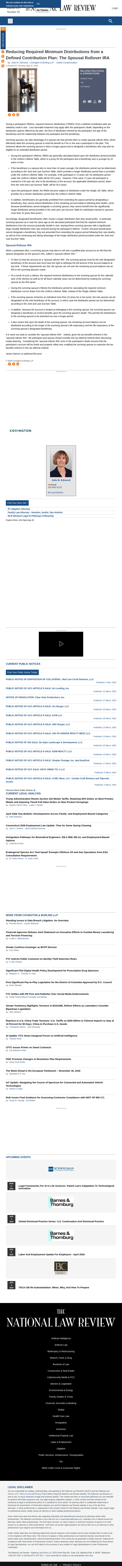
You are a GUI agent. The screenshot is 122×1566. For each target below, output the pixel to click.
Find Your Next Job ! (17, 503)
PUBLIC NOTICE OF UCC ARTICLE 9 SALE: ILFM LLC (34, 715)
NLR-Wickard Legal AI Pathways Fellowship (31, 516)
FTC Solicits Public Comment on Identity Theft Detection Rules (41, 958)
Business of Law (61, 1364)
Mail (90, 102)
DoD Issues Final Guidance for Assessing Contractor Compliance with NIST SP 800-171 (55, 1097)
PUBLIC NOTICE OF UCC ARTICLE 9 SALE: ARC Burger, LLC (38, 724)
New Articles (3, 40)
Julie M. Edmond (20, 62)
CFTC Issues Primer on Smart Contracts (28, 1047)
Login (115, 8)
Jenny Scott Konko (17, 1062)
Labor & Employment (61, 1442)
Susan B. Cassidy (16, 1100)
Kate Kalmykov (15, 817)
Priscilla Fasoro (15, 923)
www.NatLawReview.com (91, 1497)
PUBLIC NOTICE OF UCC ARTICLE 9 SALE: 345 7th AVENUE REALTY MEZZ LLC (48, 733)
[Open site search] (110, 20)
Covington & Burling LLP (42, 62)
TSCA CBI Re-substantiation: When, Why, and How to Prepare (54, 1287)
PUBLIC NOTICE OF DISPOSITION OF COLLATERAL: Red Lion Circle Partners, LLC (50, 679)
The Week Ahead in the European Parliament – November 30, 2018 (43, 1070)
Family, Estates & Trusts (61, 1396)
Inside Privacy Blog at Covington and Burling (28, 997)
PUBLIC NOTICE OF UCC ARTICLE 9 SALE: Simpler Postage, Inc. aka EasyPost (48, 760)
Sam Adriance (15, 1012)
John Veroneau (33, 1027)
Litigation (61, 1448)
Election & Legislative (60, 1383)
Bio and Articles (55, 492)
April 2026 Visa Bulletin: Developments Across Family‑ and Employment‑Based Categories (57, 813)
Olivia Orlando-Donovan (35, 828)
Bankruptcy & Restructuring (61, 1351)
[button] (61, 644)
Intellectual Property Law (61, 1435)
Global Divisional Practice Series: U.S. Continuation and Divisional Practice (61, 1221)
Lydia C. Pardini (36, 805)
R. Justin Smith (32, 858)
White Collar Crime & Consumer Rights (61, 1468)
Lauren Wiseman (31, 923)
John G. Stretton (16, 828)
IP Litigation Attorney (19, 509)
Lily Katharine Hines (17, 1050)
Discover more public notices (19, 790)
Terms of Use (25, 1494)
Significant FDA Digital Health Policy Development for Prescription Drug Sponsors (52, 970)
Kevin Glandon (15, 985)
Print (85, 102)
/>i (100, 102)
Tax (81, 82)
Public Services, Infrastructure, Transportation (61, 1455)
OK (38, 4)
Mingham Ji (14, 974)
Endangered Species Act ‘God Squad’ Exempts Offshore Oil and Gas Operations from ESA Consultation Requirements (57, 854)
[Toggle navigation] (10, 20)
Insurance (61, 1429)
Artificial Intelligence (61, 1338)
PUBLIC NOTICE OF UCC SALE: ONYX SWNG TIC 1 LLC (35, 769)
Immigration (61, 1422)
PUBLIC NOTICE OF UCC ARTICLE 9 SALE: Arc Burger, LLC (37, 706)
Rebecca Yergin (16, 1089)
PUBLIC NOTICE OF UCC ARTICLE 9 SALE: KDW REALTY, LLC (39, 751)
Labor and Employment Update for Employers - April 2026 (52, 1254)
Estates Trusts (86, 78)
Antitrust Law (61, 1345)
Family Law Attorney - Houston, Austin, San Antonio (35, 512)
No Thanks (42, 10)
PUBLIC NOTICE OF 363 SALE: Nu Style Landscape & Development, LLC (44, 742)
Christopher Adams (17, 1027)
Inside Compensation (66, 62)
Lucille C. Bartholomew (19, 938)
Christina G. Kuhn (28, 974)
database (30, 1497)
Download (95, 102)
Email (54, 484)
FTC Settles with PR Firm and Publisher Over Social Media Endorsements (47, 994)
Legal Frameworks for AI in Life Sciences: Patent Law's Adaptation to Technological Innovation (66, 1187)
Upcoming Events (18, 1157)
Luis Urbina (14, 950)
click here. (89, 1555)
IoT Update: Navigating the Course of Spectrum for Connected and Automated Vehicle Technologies (54, 1084)
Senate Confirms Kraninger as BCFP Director (31, 947)
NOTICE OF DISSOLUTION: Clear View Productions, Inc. (35, 697)
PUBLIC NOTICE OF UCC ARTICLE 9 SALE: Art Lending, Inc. (38, 688)
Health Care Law (61, 1416)
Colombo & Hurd (16, 843)
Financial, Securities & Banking (61, 1403)
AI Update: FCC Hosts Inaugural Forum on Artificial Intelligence (41, 1035)
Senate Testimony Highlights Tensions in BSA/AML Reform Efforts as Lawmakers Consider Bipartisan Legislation (57, 1007)
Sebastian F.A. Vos (17, 1074)
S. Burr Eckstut (15, 962)
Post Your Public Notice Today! (22, 672)
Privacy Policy (41, 1494)
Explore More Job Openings (18, 520)
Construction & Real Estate (61, 1371)
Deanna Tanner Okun (18, 805)
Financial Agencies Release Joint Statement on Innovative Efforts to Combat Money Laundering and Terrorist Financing (60, 934)
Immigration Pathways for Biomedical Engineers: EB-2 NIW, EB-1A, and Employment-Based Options (57, 839)
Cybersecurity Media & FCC (61, 1377)
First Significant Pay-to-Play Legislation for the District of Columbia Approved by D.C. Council (59, 982)
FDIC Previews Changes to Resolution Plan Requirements (38, 1059)
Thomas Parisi (15, 1039)
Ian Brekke (30, 1100)
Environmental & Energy (61, 1390)
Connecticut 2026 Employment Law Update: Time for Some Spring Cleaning (48, 825)
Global (61, 1409)
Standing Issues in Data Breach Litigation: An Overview (37, 920)
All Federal (85, 87)
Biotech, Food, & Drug (61, 1358)
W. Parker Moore (16, 858)
